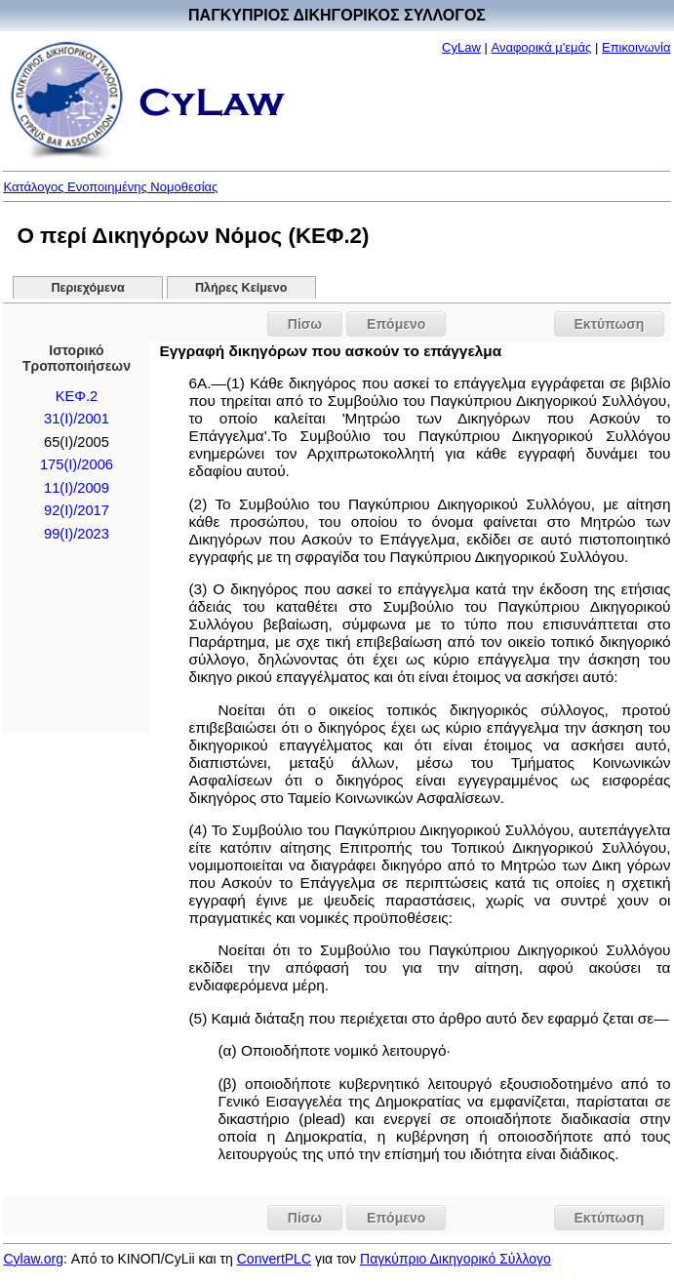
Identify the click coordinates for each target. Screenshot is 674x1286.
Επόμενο (396, 324)
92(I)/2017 (76, 510)
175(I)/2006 (76, 464)
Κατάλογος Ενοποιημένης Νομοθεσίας (110, 187)
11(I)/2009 (76, 488)
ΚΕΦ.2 (77, 396)
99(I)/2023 (76, 534)
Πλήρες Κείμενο (241, 288)
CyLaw (461, 47)
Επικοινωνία (636, 47)
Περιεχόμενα (87, 288)
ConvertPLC (274, 1258)
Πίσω (305, 324)
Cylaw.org (32, 1258)
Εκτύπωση (610, 324)
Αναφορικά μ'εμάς (541, 47)
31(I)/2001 (76, 418)
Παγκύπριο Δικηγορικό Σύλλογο (455, 1258)
